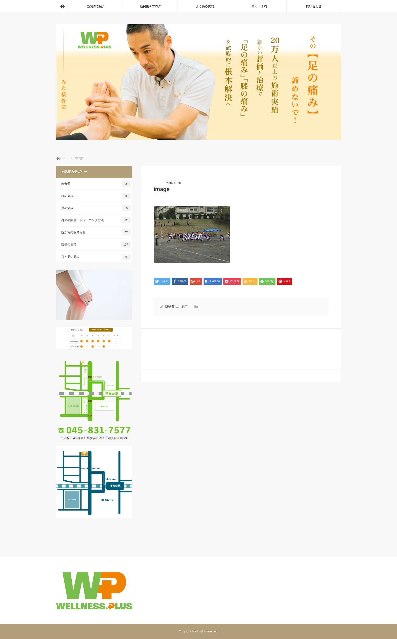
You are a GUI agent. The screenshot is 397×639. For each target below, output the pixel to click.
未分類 (96, 184)
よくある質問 (205, 6)
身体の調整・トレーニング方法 (96, 220)
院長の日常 (96, 244)
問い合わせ (313, 6)
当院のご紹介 (96, 6)
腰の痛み (96, 196)
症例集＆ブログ (150, 6)
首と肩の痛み (96, 257)
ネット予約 (259, 6)
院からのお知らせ (96, 232)
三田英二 (182, 306)
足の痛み (96, 208)
